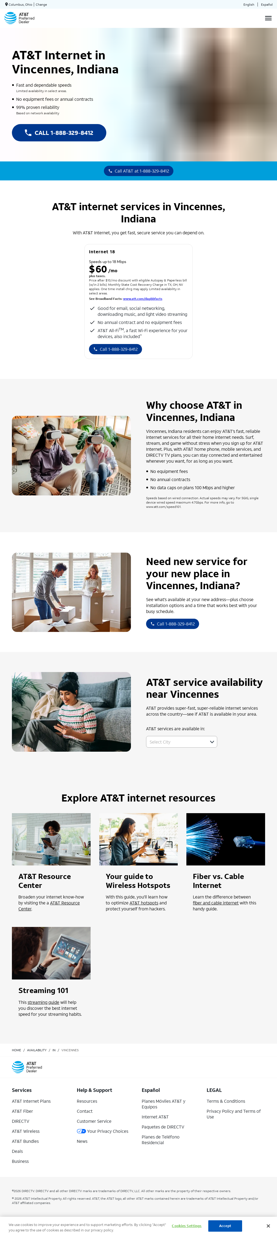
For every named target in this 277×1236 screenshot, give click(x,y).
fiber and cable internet (216, 903)
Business (20, 1161)
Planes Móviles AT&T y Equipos (163, 1104)
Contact (85, 1111)
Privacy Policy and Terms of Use (234, 1114)
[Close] (268, 1226)
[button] (212, 742)
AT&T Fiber (22, 1111)
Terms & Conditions (226, 1101)
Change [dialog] (41, 4)
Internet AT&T (155, 1117)
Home (16, 1050)
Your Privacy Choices (102, 1131)
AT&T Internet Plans (31, 1101)
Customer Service (94, 1121)
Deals (17, 1151)
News (82, 1141)
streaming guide (43, 1002)
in (53, 1050)
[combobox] (175, 741)
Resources (87, 1101)
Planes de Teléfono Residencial (161, 1139)
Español (267, 4)
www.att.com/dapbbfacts (142, 299)
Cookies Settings (187, 1226)
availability (37, 1050)
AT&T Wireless (25, 1131)
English (248, 4)
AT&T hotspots (144, 903)
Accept (225, 1226)
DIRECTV (20, 1121)
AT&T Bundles (25, 1141)
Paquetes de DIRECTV (163, 1127)
